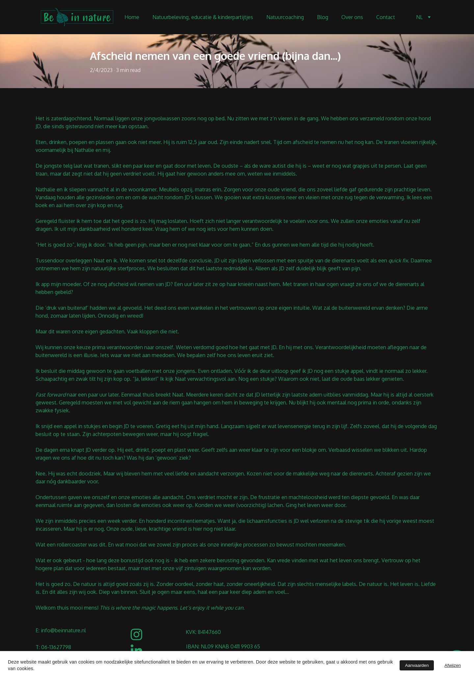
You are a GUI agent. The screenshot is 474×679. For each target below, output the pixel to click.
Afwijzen (452, 665)
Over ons (352, 17)
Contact (385, 17)
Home (131, 17)
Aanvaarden (417, 665)
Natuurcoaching (285, 17)
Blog (322, 17)
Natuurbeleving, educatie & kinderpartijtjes (202, 17)
